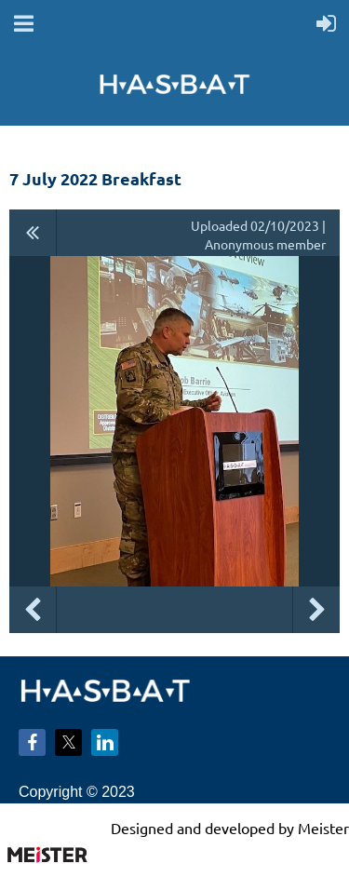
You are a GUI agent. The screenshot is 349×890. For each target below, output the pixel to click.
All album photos (33, 232)
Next (316, 610)
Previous (32, 610)
